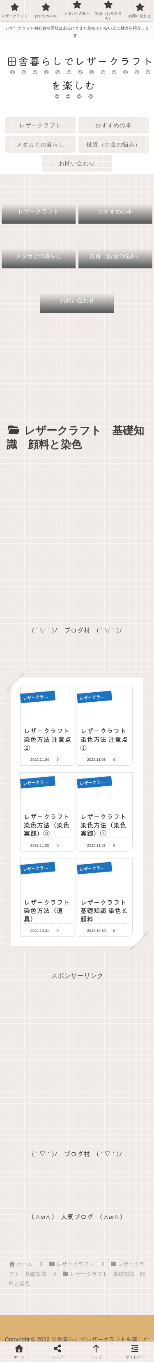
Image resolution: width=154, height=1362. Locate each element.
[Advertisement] (77, 535)
